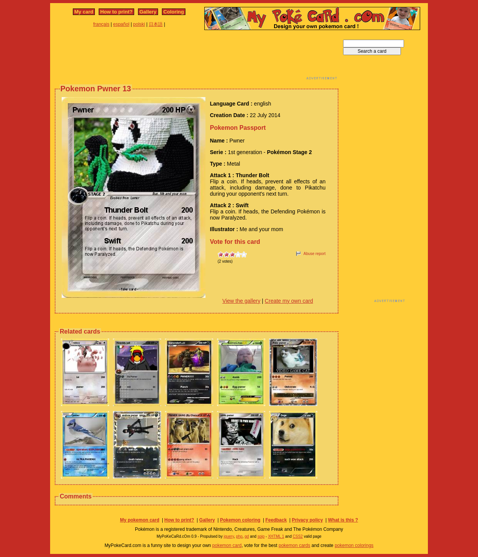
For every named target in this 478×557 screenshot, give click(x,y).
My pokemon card (139, 520)
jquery (229, 536)
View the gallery (241, 301)
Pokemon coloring (240, 520)
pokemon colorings (354, 545)
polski (139, 24)
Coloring (173, 12)
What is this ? (343, 520)
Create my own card (289, 301)
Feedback (275, 520)
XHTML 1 (276, 536)
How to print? (116, 12)
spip (261, 536)
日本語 (156, 24)
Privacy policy (307, 520)
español (121, 24)
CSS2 (298, 536)
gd (247, 536)
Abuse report (314, 254)
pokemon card (227, 545)
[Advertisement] (196, 57)
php (239, 536)
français (101, 24)
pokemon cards (294, 545)
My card (83, 12)
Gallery (148, 12)
